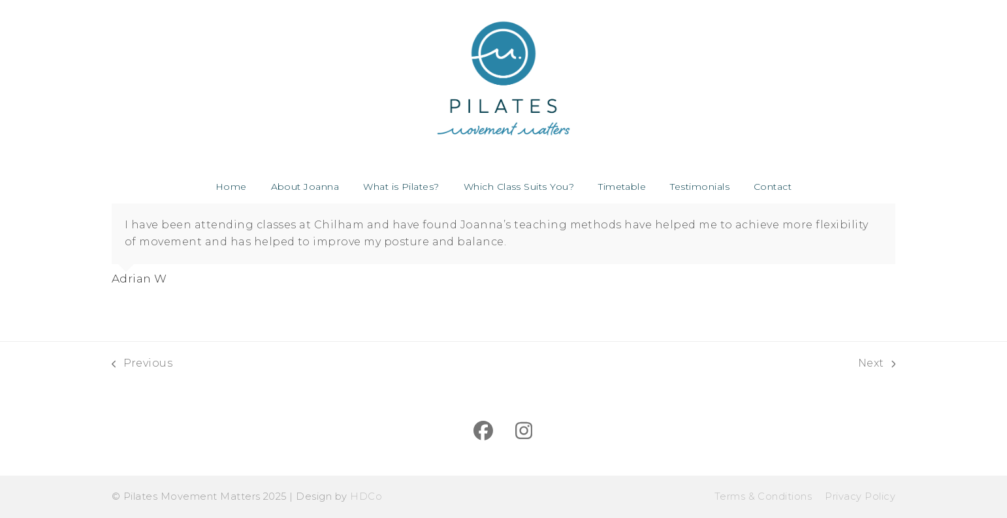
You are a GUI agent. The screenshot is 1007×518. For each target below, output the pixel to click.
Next (876, 364)
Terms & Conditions (763, 496)
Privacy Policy (860, 496)
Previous (142, 364)
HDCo (366, 496)
